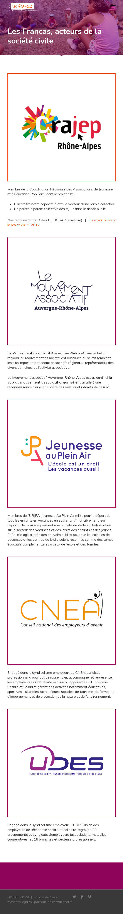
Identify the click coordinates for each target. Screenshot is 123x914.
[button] (113, 7)
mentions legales (19, 902)
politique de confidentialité (53, 902)
